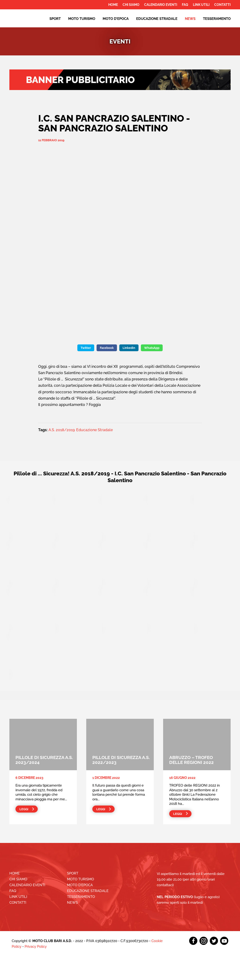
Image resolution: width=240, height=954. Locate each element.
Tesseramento (217, 19)
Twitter (86, 348)
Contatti (222, 5)
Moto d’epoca (116, 19)
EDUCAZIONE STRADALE (156, 19)
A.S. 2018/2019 (62, 430)
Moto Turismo (81, 19)
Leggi (23, 809)
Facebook (107, 348)
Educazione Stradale (94, 430)
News (190, 19)
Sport (55, 19)
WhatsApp (151, 348)
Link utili (201, 5)
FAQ (185, 5)
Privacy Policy (36, 946)
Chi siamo (131, 5)
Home (113, 5)
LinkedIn (129, 348)
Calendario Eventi (160, 5)
